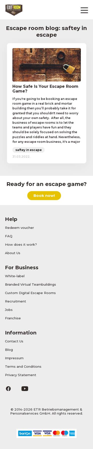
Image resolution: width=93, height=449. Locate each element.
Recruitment (15, 301)
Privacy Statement (20, 375)
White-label (15, 276)
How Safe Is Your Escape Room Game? (45, 88)
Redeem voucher (19, 228)
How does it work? (21, 244)
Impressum (14, 358)
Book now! (44, 195)
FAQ (8, 236)
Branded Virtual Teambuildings (30, 284)
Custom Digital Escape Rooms (30, 293)
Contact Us (14, 341)
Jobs (9, 310)
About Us (12, 253)
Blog (9, 350)
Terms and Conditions (23, 366)
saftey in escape (28, 150)
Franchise (13, 318)
